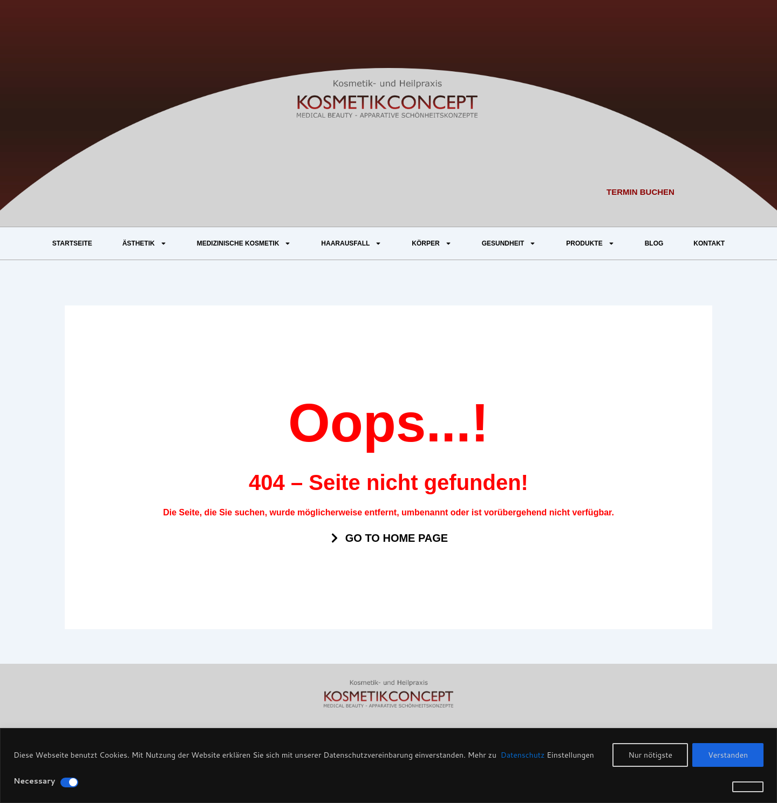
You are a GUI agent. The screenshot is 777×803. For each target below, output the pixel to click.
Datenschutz (522, 755)
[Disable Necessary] (69, 782)
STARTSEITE (72, 243)
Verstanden (728, 755)
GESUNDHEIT (509, 243)
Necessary (34, 780)
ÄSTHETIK (144, 243)
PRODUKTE (590, 243)
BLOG (654, 243)
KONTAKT (709, 243)
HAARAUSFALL (351, 243)
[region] (388, 765)
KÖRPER (431, 243)
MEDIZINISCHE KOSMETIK (244, 243)
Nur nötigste (650, 755)
